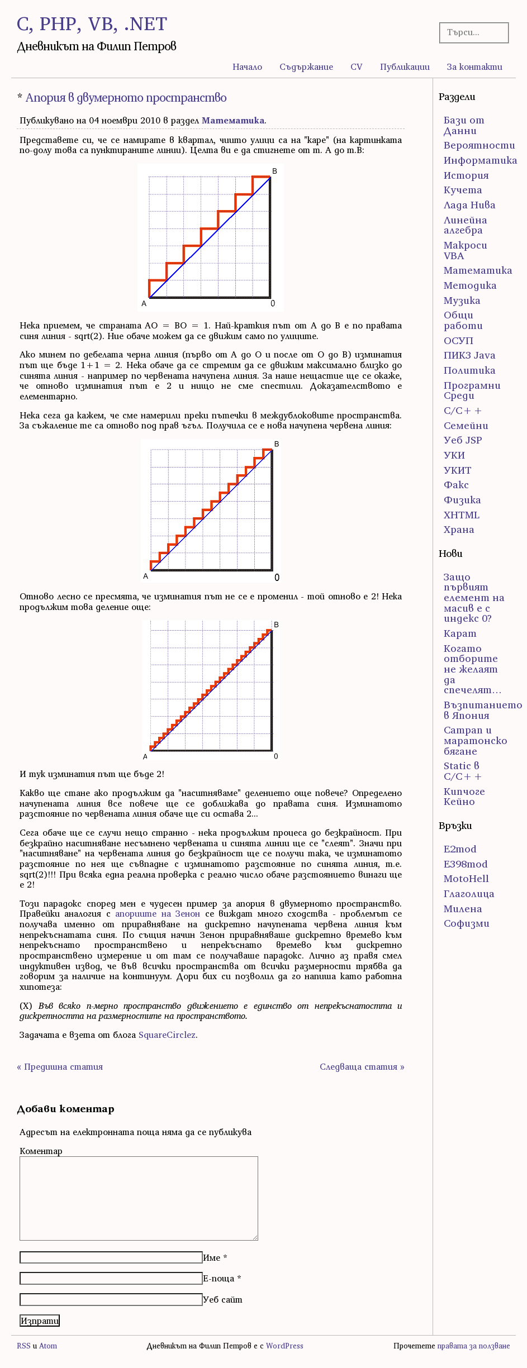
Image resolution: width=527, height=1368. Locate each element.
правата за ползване (474, 1346)
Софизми (467, 923)
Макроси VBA (465, 250)
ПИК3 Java (470, 355)
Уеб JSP (463, 439)
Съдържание (306, 66)
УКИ (454, 455)
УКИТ (458, 470)
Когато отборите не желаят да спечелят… (473, 669)
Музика (462, 300)
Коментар (41, 1150)
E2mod (460, 848)
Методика (470, 285)
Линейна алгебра (465, 225)
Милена (463, 908)
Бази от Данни (464, 125)
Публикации (405, 66)
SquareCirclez (167, 1034)
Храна (459, 529)
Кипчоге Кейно (464, 796)
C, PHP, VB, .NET (92, 23)
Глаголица (469, 893)
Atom (48, 1346)
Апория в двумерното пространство (125, 97)
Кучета (463, 189)
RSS (24, 1346)
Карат (460, 633)
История (466, 175)
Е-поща (218, 1278)
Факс (456, 484)
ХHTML (461, 514)
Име (211, 1257)
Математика (233, 120)
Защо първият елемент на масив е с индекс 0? (474, 597)
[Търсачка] (471, 32)
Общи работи (463, 320)
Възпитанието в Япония (483, 710)
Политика (470, 370)
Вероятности (479, 145)
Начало (247, 66)
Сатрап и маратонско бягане (475, 740)
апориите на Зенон (157, 913)
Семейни (466, 425)
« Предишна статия (60, 1066)
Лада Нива (470, 204)
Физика (462, 499)
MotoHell (466, 878)
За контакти (474, 66)
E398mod (466, 863)
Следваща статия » (362, 1066)
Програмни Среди (472, 390)
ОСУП (458, 340)
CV (356, 66)
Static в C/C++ (463, 771)
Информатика (480, 160)
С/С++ (463, 410)
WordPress (284, 1346)
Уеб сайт (223, 1299)
